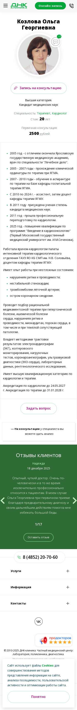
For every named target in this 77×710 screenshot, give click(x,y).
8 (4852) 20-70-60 (40, 557)
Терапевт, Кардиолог (52, 113)
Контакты (18, 603)
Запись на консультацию (40, 88)
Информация (21, 587)
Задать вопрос (38, 408)
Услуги (16, 571)
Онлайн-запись (50, 6)
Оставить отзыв (38, 537)
